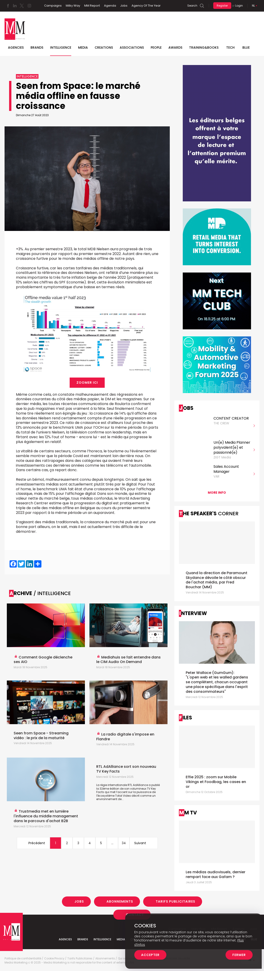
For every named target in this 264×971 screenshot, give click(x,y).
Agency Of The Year (146, 5)
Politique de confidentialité (23, 958)
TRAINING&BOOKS (203, 47)
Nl (253, 6)
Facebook (8, 5)
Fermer (239, 955)
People (156, 47)
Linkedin (14, 5)
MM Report (92, 5)
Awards (175, 47)
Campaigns (53, 5)
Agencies (16, 47)
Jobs (123, 5)
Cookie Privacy (54, 958)
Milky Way (73, 5)
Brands (36, 47)
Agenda (110, 5)
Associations (132, 47)
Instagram (29, 5)
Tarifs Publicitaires (175, 901)
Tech (230, 47)
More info (217, 492)
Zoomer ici (87, 382)
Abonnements (120, 901)
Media (83, 47)
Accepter (150, 955)
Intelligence (60, 47)
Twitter (21, 5)
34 (124, 843)
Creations (104, 47)
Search (192, 6)
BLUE (246, 47)
